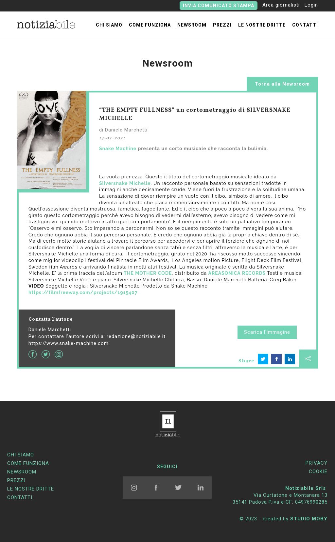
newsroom (191, 25)
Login (311, 5)
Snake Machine (117, 148)
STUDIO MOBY (308, 519)
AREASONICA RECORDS (237, 273)
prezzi (222, 25)
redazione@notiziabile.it (136, 336)
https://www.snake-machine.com (68, 343)
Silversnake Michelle (125, 183)
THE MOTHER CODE (148, 273)
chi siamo (109, 25)
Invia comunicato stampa (218, 5)
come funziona (150, 25)
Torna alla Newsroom (282, 84)
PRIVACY (316, 463)
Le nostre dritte (262, 25)
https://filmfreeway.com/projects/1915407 (83, 292)
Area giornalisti (281, 5)
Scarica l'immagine (267, 332)
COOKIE (318, 471)
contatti (305, 25)
